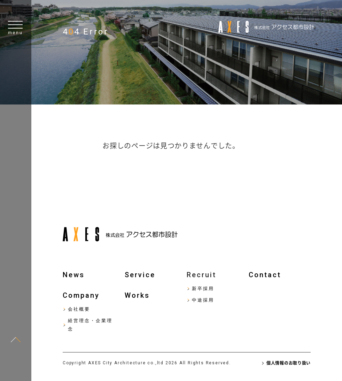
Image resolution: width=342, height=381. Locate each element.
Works (137, 295)
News (74, 275)
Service (140, 275)
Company (81, 295)
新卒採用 (203, 288)
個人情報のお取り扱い (288, 363)
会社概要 (79, 309)
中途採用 (203, 300)
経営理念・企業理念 (90, 324)
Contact (265, 275)
